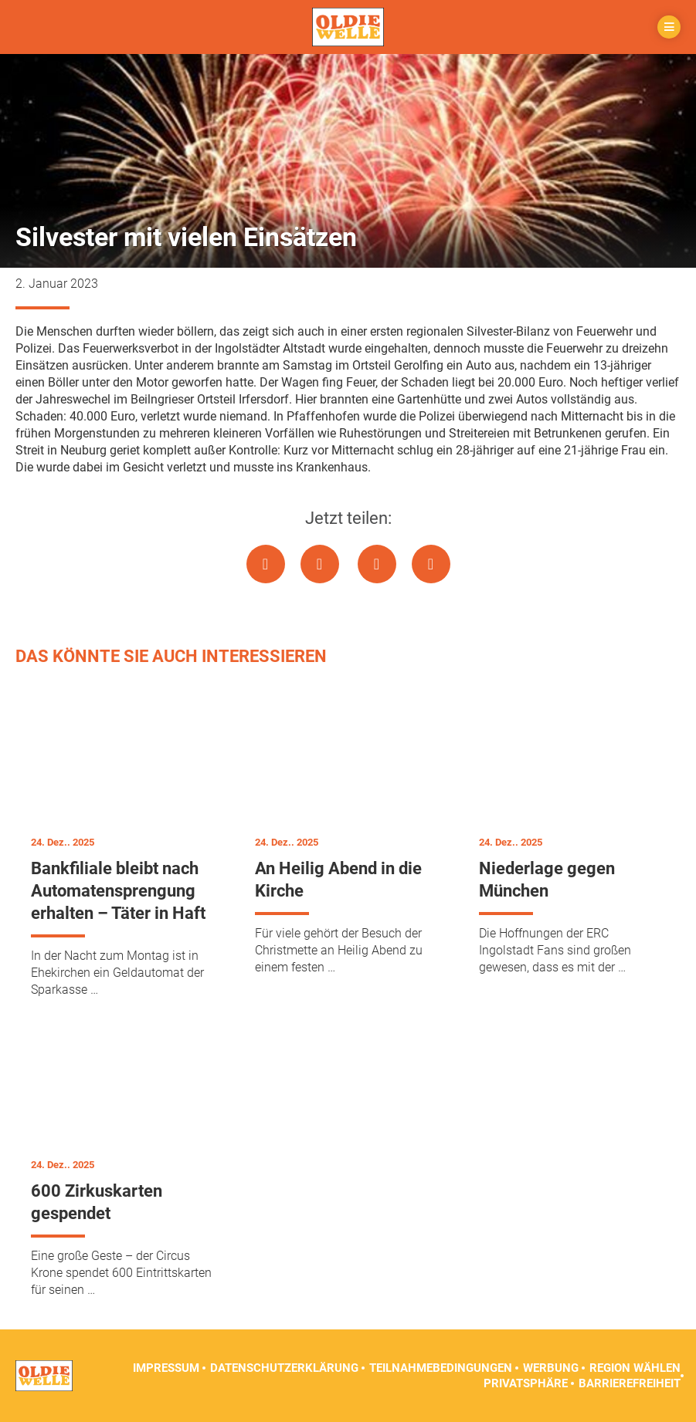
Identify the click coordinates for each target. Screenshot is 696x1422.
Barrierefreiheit (630, 1383)
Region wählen (635, 1368)
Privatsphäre (526, 1383)
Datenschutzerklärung (284, 1368)
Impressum (166, 1368)
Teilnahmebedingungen (440, 1368)
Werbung (551, 1368)
